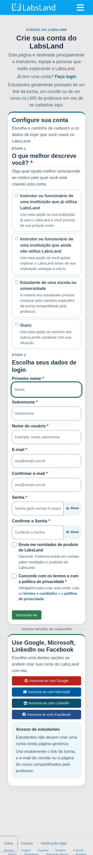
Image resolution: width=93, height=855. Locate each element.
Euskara (61, 850)
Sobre (8, 843)
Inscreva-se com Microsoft (46, 692)
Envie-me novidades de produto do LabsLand (48, 547)
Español (43, 850)
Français (78, 850)
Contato (27, 843)
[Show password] (72, 508)
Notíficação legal (54, 843)
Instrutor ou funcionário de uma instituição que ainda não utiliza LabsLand (49, 254)
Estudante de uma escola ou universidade (49, 297)
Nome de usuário (30, 426)
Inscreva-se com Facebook (46, 715)
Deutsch (9, 850)
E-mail (19, 449)
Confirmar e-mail (30, 473)
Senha (19, 497)
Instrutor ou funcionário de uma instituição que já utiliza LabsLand (49, 210)
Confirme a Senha (31, 521)
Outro (49, 334)
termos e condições (40, 593)
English (26, 850)
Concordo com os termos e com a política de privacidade (48, 579)
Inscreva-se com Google (46, 681)
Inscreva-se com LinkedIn (46, 703)
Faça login (65, 76)
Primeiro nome (28, 378)
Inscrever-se (26, 615)
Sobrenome (25, 402)
